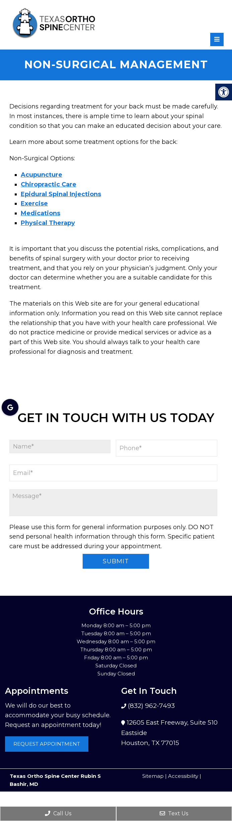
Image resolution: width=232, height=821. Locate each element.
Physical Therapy (48, 223)
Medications (40, 213)
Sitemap (153, 776)
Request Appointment (46, 744)
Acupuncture (41, 174)
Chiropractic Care (48, 184)
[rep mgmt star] (218, 18)
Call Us (58, 813)
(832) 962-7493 (150, 706)
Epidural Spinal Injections (61, 194)
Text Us (174, 813)
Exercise (34, 203)
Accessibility (183, 776)
